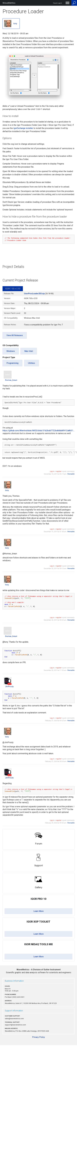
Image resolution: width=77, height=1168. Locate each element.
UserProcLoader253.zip (34, 294)
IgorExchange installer (23, 128)
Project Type (9, 357)
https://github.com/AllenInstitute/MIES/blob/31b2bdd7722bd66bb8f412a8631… (38, 430)
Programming (12, 363)
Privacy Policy (38, 1037)
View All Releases (14, 335)
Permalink (70, 474)
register (58, 471)
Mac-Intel (28, 351)
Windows (10, 351)
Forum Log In (57, 3)
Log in (52, 471)
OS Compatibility (11, 345)
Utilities (31, 363)
